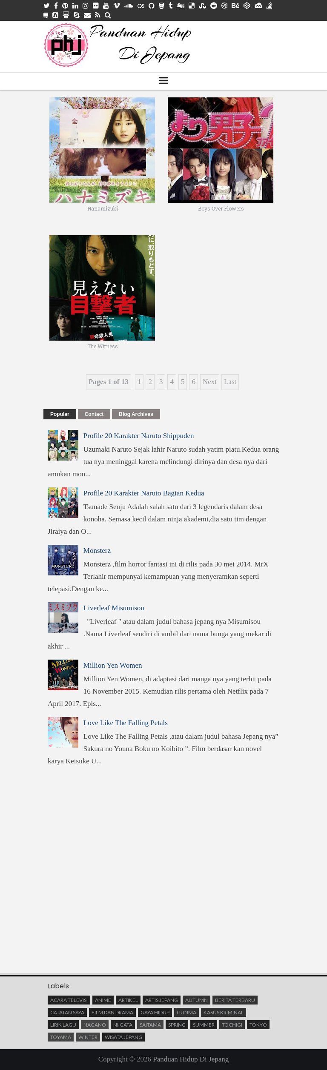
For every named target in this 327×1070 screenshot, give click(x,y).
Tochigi (232, 1025)
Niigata (122, 1025)
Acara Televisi (69, 1000)
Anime (103, 1000)
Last (230, 382)
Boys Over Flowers (221, 208)
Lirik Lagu (63, 1025)
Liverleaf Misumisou (113, 608)
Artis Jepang (161, 1000)
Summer (204, 1025)
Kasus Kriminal (224, 1012)
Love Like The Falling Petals (125, 723)
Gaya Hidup (155, 1012)
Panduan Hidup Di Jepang (191, 1059)
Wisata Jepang (123, 1037)
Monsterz (97, 550)
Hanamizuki (102, 208)
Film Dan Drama (112, 1012)
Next (210, 382)
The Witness (102, 346)
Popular (59, 414)
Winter (88, 1037)
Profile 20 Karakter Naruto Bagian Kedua (143, 493)
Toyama (60, 1037)
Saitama (150, 1025)
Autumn (196, 1000)
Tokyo (258, 1025)
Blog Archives (136, 414)
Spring (177, 1025)
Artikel (128, 1000)
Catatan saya (67, 1012)
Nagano (94, 1025)
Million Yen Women (112, 665)
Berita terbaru (235, 1000)
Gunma (186, 1012)
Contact (94, 414)
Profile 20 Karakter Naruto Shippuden (138, 436)
